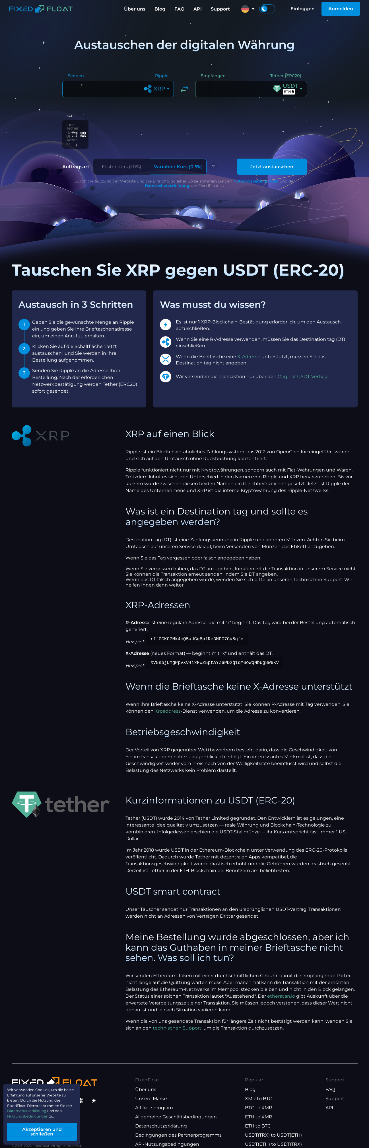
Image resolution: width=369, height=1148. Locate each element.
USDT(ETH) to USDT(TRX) (273, 1134)
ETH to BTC (258, 1115)
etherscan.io (281, 986)
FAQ (179, 9)
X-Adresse (248, 346)
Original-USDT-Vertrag (303, 366)
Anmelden (340, 8)
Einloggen (302, 8)
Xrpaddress (168, 701)
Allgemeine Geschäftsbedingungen (176, 1106)
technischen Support (177, 1017)
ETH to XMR (258, 1106)
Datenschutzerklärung (167, 175)
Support (220, 9)
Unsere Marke (151, 1088)
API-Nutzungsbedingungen (167, 1134)
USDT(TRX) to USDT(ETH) (273, 1125)
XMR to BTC (258, 1088)
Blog (159, 9)
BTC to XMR (258, 1097)
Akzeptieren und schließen (54, 1132)
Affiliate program (154, 1097)
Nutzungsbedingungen (256, 171)
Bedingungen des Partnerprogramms (178, 1125)
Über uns (134, 9)
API (197, 9)
